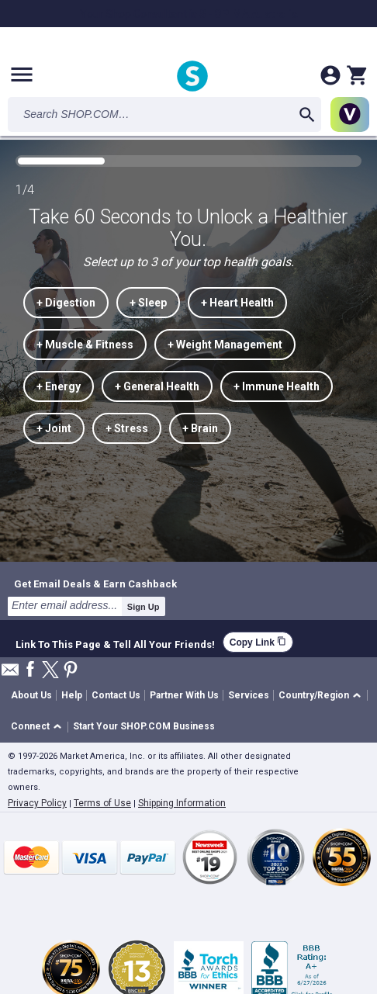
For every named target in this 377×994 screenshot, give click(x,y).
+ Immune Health (276, 386)
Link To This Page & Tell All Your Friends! (115, 642)
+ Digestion (65, 302)
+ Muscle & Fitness (84, 344)
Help (71, 695)
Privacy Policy (37, 803)
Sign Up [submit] (143, 606)
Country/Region (313, 695)
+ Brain (200, 428)
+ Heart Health (237, 302)
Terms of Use (102, 803)
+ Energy (58, 386)
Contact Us (116, 695)
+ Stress (126, 428)
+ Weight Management (225, 344)
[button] (322, 696)
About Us (31, 695)
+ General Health (157, 386)
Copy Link (258, 642)
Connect (30, 726)
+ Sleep (148, 302)
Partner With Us (184, 695)
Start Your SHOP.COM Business (144, 726)
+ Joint (53, 428)
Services (248, 695)
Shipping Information (182, 803)
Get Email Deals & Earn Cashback (95, 583)
